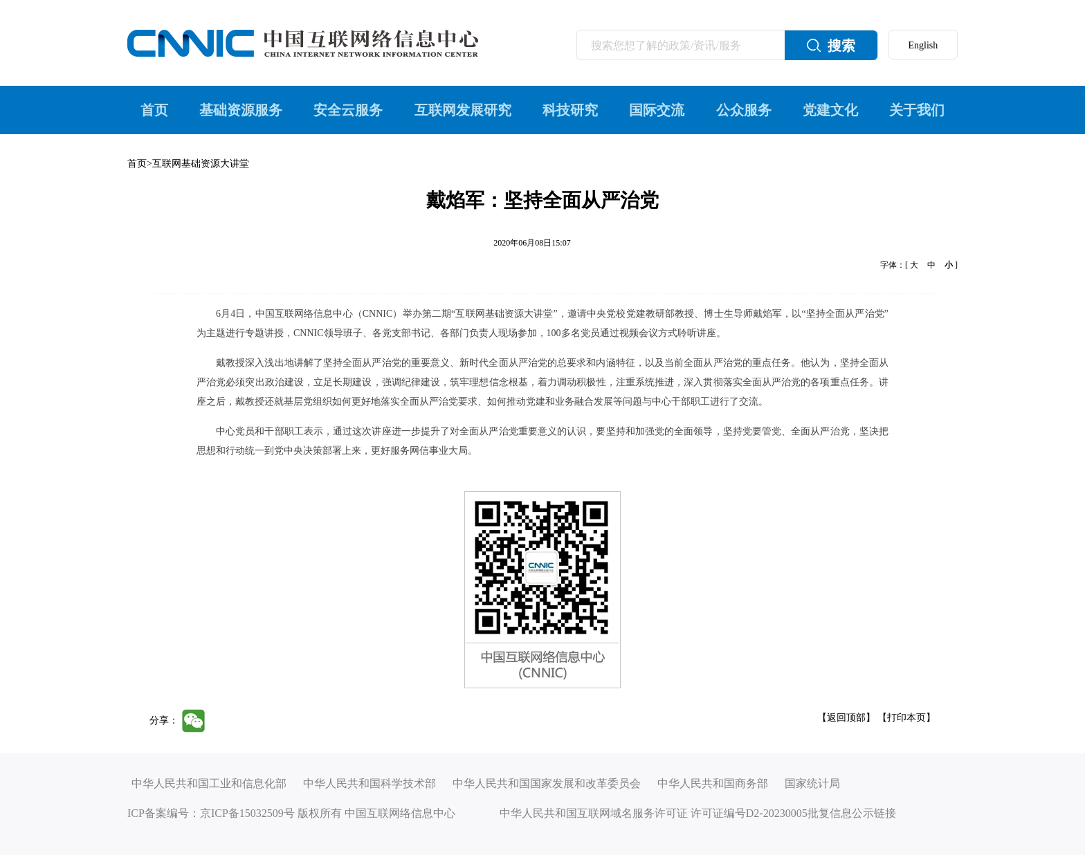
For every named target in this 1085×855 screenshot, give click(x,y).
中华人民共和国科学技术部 (369, 783)
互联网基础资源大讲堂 (200, 163)
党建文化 (830, 110)
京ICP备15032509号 (247, 813)
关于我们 (917, 110)
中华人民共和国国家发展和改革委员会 (547, 783)
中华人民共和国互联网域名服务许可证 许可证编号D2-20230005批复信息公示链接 (698, 813)
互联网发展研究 (462, 110)
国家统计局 (812, 783)
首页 (154, 110)
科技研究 (570, 110)
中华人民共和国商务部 (712, 783)
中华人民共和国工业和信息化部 (208, 783)
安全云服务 (348, 110)
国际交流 (656, 110)
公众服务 (744, 110)
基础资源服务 (240, 110)
